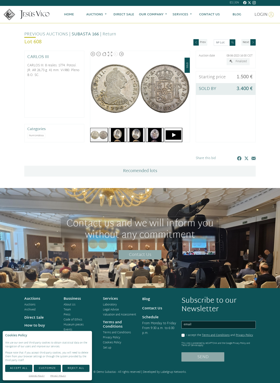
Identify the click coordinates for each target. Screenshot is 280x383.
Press (67, 314)
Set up (107, 347)
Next (246, 42)
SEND (203, 357)
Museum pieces (74, 324)
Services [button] (180, 15)
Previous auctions (46, 34)
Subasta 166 (85, 34)
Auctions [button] (95, 15)
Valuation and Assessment (119, 314)
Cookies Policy (112, 342)
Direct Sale (34, 317)
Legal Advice (111, 309)
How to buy (34, 325)
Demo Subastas (106, 372)
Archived (30, 309)
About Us (69, 304)
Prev (203, 42)
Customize (47, 368)
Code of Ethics (73, 319)
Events (68, 329)
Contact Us (140, 255)
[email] (218, 324)
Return (109, 34)
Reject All (76, 368)
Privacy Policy (244, 335)
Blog (146, 299)
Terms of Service (189, 345)
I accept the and (219, 335)
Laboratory (110, 304)
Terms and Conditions (216, 335)
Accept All (19, 368)
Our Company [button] (151, 15)
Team (67, 309)
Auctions (29, 304)
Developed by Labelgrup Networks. (165, 372)
